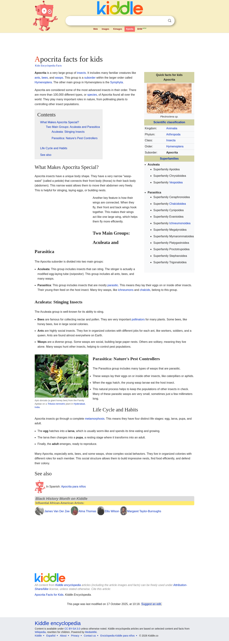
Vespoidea (176, 182)
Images (105, 29)
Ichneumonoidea (179, 223)
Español (50, 635)
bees (45, 77)
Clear (162, 21)
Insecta (171, 140)
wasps (59, 77)
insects (81, 72)
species (92, 94)
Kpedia (129, 29)
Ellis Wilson (112, 511)
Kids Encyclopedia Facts (48, 65)
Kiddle (38, 635)
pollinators (138, 319)
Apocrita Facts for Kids (49, 594)
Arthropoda (173, 134)
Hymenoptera (174, 146)
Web (95, 29)
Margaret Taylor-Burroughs (144, 511)
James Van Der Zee (57, 511)
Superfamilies (169, 158)
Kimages (117, 29)
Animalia (171, 128)
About (63, 635)
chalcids (145, 289)
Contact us (90, 635)
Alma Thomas (87, 511)
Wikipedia (40, 632)
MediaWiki (91, 632)
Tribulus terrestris (56, 403)
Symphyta (116, 82)
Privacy (75, 635)
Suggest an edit (151, 604)
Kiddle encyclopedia (68, 585)
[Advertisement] (114, 43)
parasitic (113, 285)
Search (169, 21)
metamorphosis (94, 418)
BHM (142, 28)
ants (37, 77)
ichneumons (125, 289)
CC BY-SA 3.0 (72, 628)
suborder (90, 77)
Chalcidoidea (177, 203)
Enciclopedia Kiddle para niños (117, 635)
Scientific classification (169, 122)
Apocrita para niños (73, 486)
